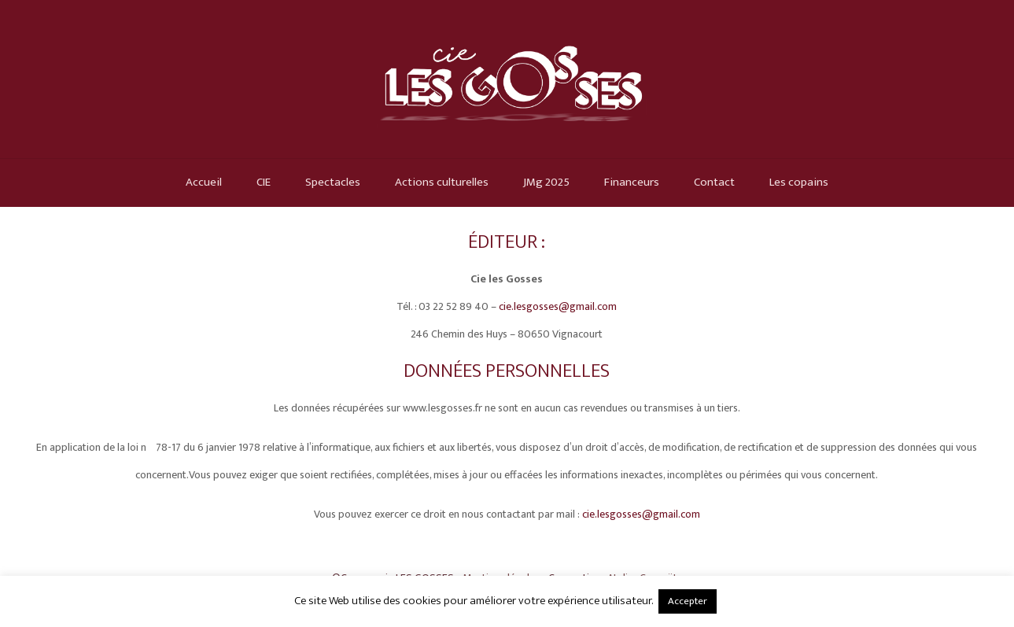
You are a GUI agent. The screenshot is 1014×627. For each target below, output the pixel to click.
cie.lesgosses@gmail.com (558, 306)
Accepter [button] (687, 601)
